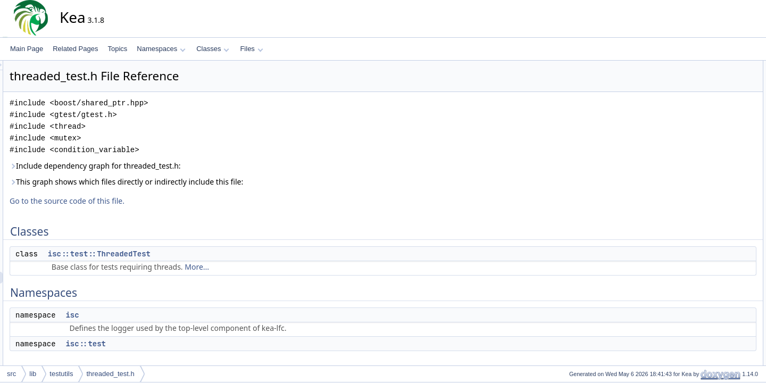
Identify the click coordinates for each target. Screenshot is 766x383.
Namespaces (161, 49)
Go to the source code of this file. (162, 201)
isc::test (181, 343)
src (11, 374)
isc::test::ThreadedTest (195, 254)
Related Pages (75, 49)
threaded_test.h (110, 374)
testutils (61, 374)
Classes (212, 49)
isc (167, 315)
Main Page (26, 49)
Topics (117, 49)
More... (292, 267)
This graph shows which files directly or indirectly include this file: (222, 182)
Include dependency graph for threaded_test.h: (191, 166)
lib (32, 374)
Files (251, 49)
